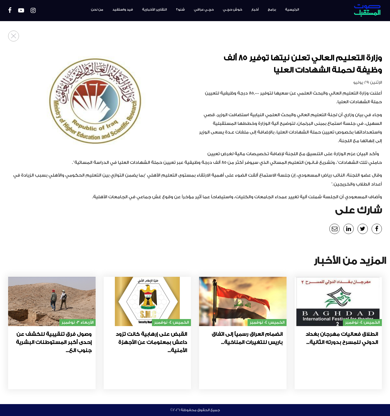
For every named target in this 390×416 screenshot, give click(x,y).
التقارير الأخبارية (154, 9)
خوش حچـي (232, 9)
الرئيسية (292, 9)
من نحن (97, 9)
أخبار (255, 9)
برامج (272, 9)
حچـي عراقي (204, 9)
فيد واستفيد (122, 9)
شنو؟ (180, 9)
